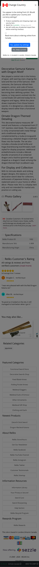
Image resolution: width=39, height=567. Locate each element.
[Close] (35, 5)
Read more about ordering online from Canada (20, 36)
